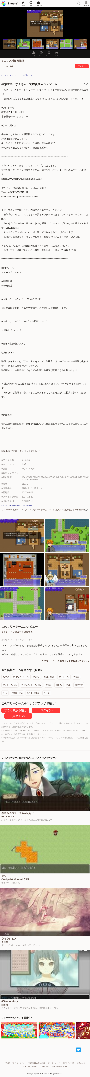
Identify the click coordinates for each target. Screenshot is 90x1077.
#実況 (36, 677)
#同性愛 (79, 685)
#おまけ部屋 (33, 693)
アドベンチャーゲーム (36, 510)
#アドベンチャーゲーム (11, 75)
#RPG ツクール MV (31, 685)
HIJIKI (4, 1005)
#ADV (48, 685)
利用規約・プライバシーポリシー (15, 1063)
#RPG (59, 685)
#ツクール (64, 677)
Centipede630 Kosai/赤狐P (15, 879)
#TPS (47, 693)
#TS (5, 693)
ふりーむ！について (54, 1063)
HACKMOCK (8, 817)
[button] (9, 44)
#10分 (6, 677)
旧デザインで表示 (68, 1063)
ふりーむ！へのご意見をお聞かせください (53, 1066)
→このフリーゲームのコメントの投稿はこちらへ (64, 661)
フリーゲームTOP (10, 510)
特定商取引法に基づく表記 (36, 1063)
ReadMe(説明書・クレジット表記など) (20, 451)
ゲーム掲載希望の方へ (30, 1066)
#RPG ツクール (21, 677)
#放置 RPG (17, 693)
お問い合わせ (81, 1063)
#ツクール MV (10, 685)
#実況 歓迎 (49, 677)
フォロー (81, 66)
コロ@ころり (8, 66)
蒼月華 (4, 942)
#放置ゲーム (28, 75)
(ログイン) (45, 710)
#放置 (76, 677)
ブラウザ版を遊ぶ (15, 710)
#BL (68, 685)
